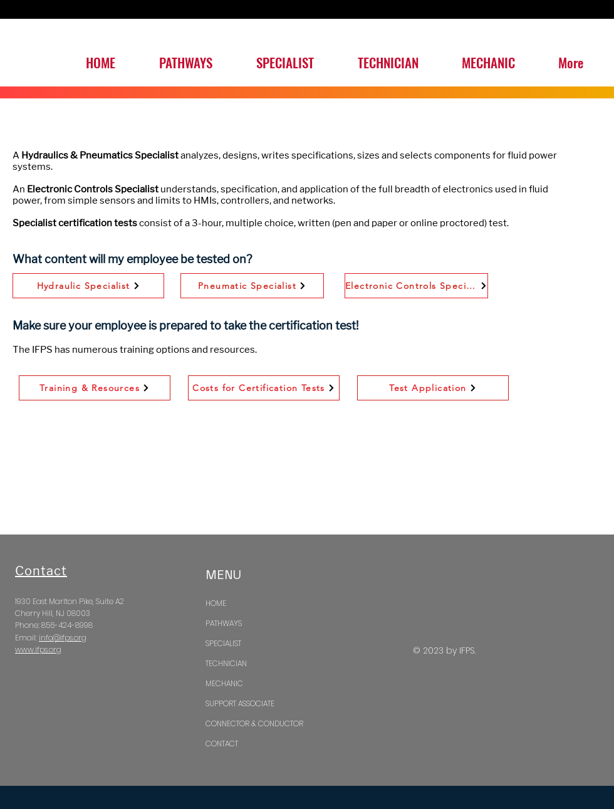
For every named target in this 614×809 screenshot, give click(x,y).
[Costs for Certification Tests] (264, 387)
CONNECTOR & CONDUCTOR (254, 723)
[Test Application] (433, 387)
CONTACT (222, 743)
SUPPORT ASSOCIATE (240, 703)
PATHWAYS (224, 623)
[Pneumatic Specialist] (252, 285)
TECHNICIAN (226, 663)
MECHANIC (224, 683)
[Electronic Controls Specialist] (416, 285)
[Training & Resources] (94, 387)
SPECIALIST (223, 643)
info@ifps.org (62, 637)
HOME (216, 603)
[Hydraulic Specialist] (88, 285)
